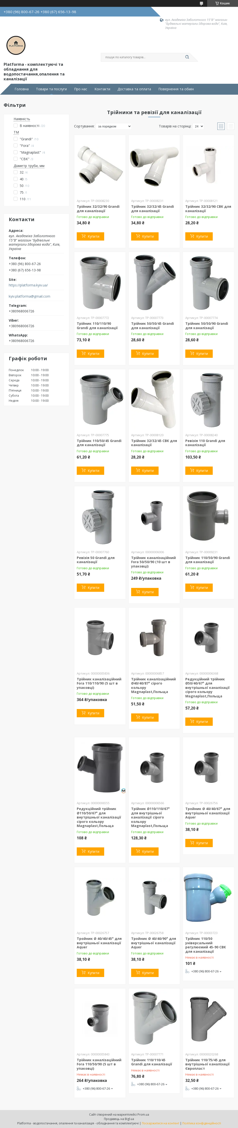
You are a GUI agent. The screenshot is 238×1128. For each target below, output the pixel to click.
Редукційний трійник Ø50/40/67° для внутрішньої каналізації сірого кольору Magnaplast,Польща (207, 687)
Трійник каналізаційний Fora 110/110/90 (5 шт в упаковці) (99, 683)
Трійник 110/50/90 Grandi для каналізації (207, 559)
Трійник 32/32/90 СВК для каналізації (208, 208)
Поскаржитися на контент (160, 1123)
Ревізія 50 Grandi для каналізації (96, 559)
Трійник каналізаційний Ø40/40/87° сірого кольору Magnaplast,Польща (153, 685)
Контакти (102, 89)
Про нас (80, 89)
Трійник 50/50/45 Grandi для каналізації (152, 325)
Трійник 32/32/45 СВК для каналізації (154, 442)
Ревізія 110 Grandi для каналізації (205, 442)
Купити (93, 236)
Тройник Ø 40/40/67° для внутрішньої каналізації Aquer (207, 812)
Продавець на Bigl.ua (119, 1119)
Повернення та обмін (176, 89)
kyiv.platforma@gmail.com (29, 296)
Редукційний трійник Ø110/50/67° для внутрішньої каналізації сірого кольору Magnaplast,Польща (99, 817)
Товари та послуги (51, 89)
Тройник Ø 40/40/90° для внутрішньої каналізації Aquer (153, 942)
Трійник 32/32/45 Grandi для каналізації (152, 208)
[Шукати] (187, 57)
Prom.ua (143, 1114)
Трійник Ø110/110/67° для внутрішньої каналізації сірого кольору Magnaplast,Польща (150, 817)
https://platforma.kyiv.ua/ (28, 285)
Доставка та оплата (134, 89)
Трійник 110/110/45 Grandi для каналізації (151, 1062)
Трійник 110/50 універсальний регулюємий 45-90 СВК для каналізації (205, 945)
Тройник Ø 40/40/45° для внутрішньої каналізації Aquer (99, 942)
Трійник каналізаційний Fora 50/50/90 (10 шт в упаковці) (153, 561)
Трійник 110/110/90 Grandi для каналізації (97, 325)
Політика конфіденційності (201, 1123)
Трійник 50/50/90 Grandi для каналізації (206, 325)
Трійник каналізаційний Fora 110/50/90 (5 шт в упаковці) (99, 1064)
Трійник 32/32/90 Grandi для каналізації (98, 208)
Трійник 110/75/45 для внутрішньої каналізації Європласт (207, 1064)
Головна (22, 89)
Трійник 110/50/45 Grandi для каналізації (99, 442)
